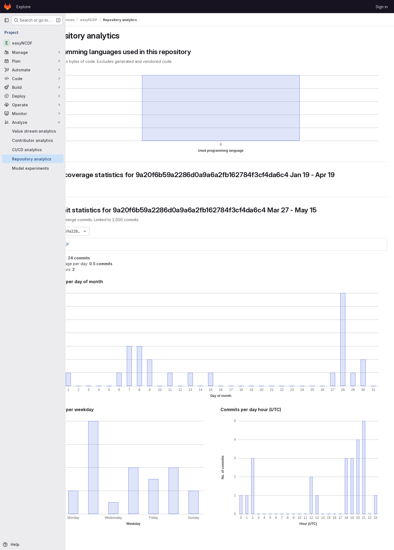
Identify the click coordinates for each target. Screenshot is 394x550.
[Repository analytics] (32, 158)
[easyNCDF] (32, 43)
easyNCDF (86, 244)
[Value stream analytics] (32, 131)
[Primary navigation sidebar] (6, 20)
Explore (23, 6)
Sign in (382, 6)
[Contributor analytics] (32, 140)
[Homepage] (7, 6)
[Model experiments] (32, 168)
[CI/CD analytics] (32, 149)
